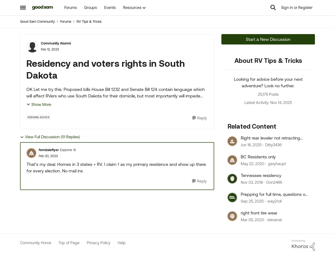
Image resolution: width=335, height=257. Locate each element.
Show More (38, 104)
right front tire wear (259, 212)
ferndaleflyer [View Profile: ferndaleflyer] (49, 150)
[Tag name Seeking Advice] (38, 117)
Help (122, 243)
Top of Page (69, 243)
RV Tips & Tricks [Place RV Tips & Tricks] (89, 21)
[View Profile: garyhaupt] (232, 160)
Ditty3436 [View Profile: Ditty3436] (273, 145)
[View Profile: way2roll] (232, 197)
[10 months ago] (252, 201)
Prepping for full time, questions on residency (274, 194)
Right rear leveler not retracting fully (270, 138)
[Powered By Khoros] (303, 245)
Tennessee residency (261, 175)
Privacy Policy (98, 243)
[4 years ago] (252, 220)
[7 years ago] (252, 164)
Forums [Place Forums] (65, 21)
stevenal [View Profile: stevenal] (274, 220)
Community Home (35, 243)
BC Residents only (258, 156)
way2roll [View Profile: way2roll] (274, 201)
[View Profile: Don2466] (232, 179)
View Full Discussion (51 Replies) (50, 137)
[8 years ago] (252, 182)
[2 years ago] (251, 145)
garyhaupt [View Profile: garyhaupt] (277, 164)
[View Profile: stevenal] (232, 216)
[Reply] (199, 118)
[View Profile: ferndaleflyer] (31, 153)
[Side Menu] (23, 7)
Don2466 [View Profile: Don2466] (274, 182)
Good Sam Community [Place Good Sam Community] (37, 21)
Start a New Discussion (268, 39)
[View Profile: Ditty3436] (232, 141)
